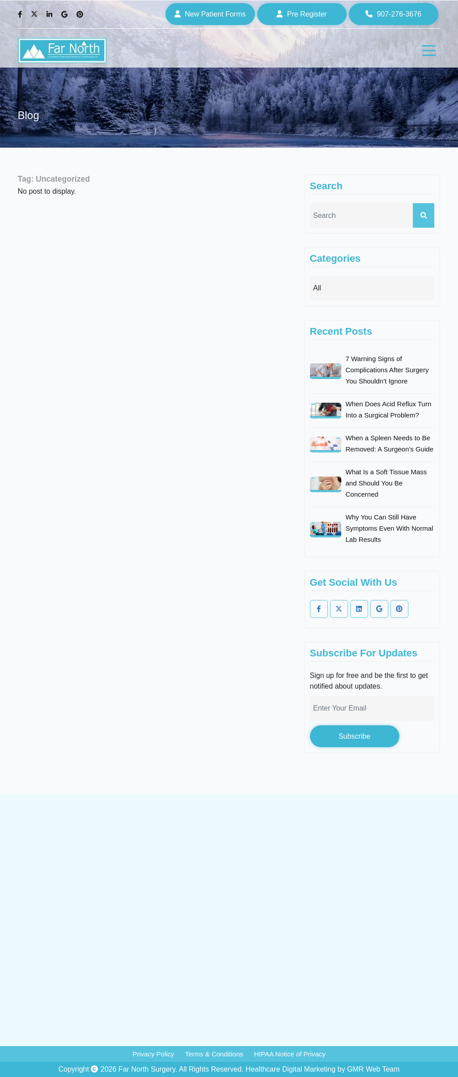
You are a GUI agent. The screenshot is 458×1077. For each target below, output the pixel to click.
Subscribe (354, 736)
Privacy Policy (153, 1054)
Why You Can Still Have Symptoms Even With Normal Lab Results (389, 528)
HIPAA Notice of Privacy (290, 1054)
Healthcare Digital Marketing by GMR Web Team (322, 1069)
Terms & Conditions (214, 1054)
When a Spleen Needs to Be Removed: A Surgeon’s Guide (390, 443)
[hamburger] (429, 50)
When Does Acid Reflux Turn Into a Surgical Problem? (389, 409)
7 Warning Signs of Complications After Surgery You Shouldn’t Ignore (387, 370)
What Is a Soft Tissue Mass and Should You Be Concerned (386, 483)
